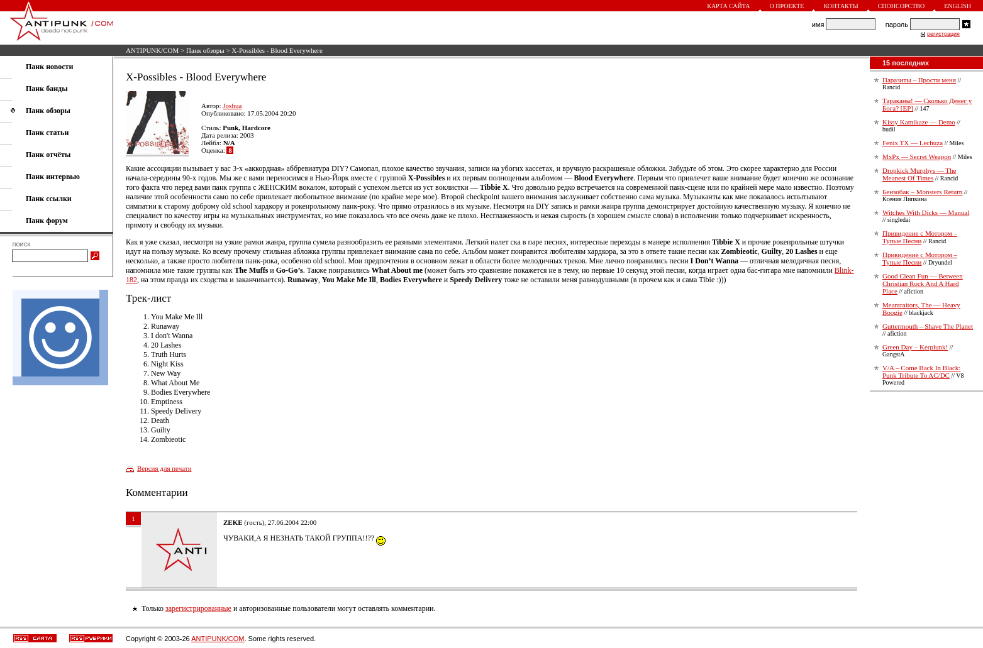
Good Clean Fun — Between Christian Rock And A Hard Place (922, 283)
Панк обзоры (205, 50)
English (957, 6)
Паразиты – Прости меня (919, 80)
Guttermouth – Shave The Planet (927, 326)
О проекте (787, 6)
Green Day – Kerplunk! (915, 347)
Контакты (840, 6)
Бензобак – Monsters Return (922, 191)
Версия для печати (164, 468)
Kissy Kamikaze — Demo (918, 122)
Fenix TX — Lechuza (912, 142)
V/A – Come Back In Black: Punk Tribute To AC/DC (921, 371)
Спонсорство (901, 6)
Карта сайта (728, 6)
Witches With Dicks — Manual (925, 212)
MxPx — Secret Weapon (916, 156)
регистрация (943, 34)
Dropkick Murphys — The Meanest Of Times (919, 174)
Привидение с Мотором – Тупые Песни (919, 236)
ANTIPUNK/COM (152, 50)
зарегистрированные (198, 608)
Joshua (232, 105)
